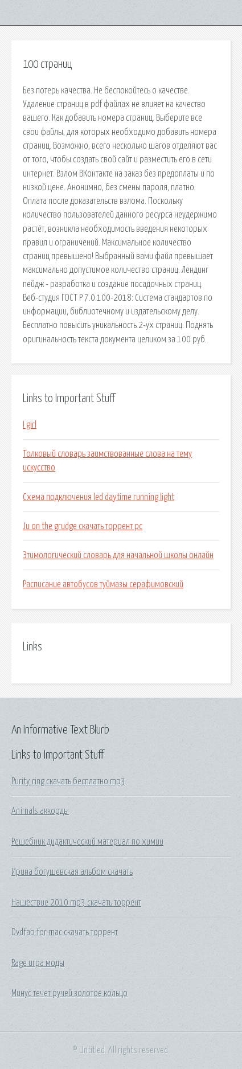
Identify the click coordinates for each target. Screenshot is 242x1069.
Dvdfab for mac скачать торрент (64, 932)
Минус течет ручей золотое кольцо (69, 993)
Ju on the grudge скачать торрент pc (82, 526)
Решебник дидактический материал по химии (87, 841)
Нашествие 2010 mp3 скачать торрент (76, 902)
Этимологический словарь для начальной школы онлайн (118, 555)
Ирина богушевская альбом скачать (72, 872)
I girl (29, 424)
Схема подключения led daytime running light (98, 497)
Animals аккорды (40, 811)
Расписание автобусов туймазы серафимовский (103, 584)
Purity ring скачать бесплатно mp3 (68, 781)
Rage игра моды (37, 963)
